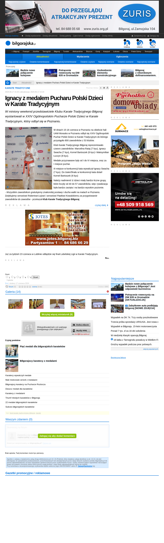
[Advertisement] (42, 267)
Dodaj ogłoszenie (92, 36)
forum (12, 287)
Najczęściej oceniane (146, 62)
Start (15, 83)
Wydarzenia (83, 56)
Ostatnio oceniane (125, 62)
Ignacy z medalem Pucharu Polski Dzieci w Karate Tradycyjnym (63, 83)
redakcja (127, 43)
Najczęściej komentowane (65, 62)
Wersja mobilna (11, 36)
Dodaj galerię (65, 36)
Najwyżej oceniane (106, 62)
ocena (37, 287)
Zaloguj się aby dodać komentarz (57, 436)
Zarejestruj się (138, 36)
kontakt (152, 43)
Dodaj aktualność (50, 36)
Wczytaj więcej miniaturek (57, 314)
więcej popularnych (150, 349)
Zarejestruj (88, 466)
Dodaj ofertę (107, 36)
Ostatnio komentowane (39, 62)
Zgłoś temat (78, 36)
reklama (139, 43)
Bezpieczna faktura (118, 357)
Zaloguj (81, 466)
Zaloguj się (153, 36)
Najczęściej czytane (17, 62)
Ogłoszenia (122, 56)
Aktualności (42, 56)
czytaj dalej (101, 205)
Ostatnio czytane (87, 62)
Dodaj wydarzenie (33, 36)
